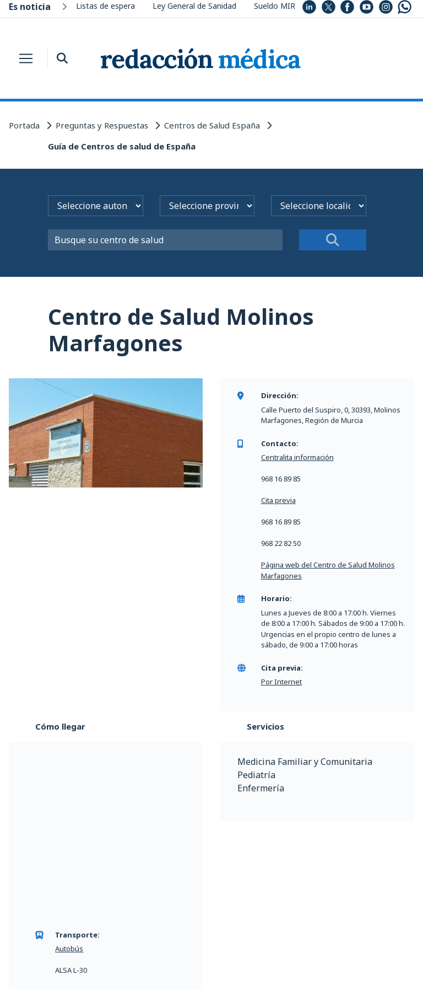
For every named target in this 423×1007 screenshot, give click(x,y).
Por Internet (281, 682)
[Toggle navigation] (26, 58)
